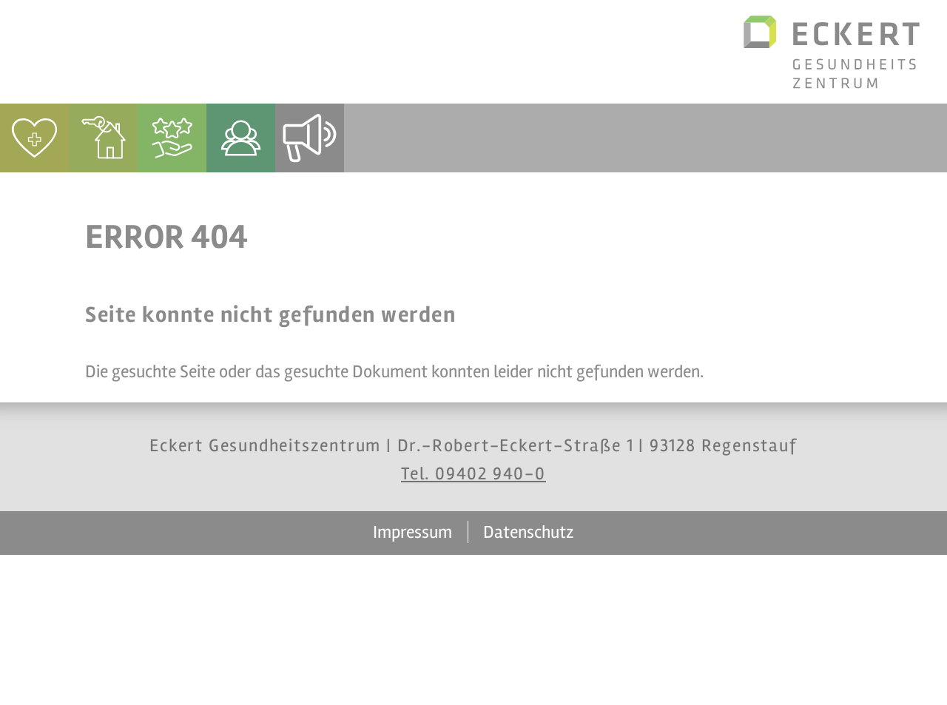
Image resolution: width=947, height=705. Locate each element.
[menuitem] (34, 138)
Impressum (412, 532)
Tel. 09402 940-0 (473, 474)
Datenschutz (528, 532)
